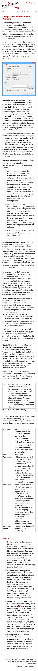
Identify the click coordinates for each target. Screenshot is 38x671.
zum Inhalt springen (29, 3)
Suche (18, 11)
